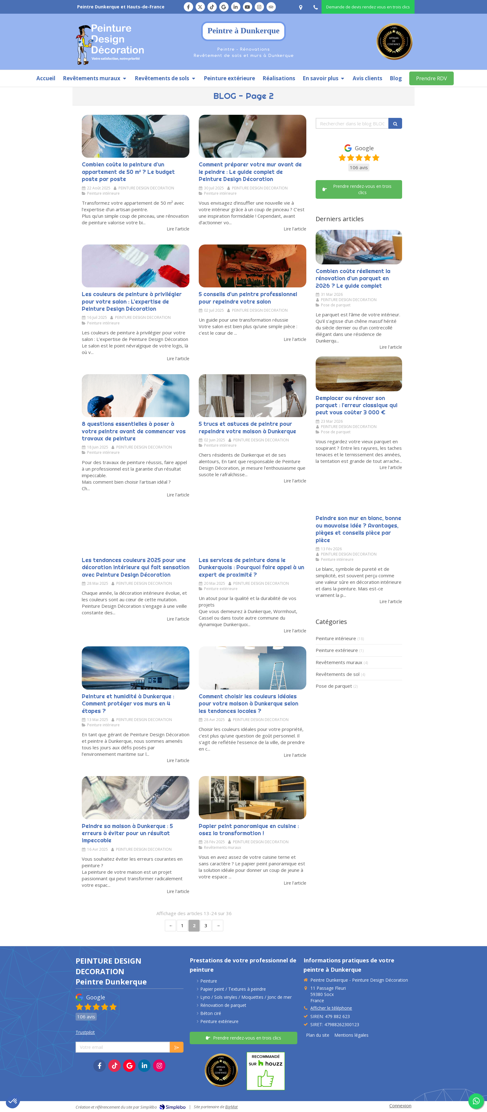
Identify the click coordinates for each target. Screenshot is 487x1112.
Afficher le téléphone (331, 1008)
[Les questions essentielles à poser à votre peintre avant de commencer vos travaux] (135, 395)
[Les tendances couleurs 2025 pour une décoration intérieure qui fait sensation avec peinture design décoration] (135, 531)
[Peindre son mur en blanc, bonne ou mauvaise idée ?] (359, 494)
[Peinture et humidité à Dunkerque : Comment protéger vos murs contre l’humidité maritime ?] (135, 667)
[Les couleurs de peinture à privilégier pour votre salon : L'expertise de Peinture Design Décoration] (135, 265)
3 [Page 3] (206, 925)
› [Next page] (217, 925)
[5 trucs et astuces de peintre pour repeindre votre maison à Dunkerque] (252, 395)
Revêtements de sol (337, 674)
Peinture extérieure (337, 650)
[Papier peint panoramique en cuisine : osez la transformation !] (252, 797)
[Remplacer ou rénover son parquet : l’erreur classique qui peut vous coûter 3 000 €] (359, 373)
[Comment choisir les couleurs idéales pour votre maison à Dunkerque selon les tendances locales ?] (252, 667)
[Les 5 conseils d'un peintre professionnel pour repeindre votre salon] (252, 265)
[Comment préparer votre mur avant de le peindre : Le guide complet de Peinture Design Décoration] (252, 136)
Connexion (400, 1105)
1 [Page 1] (182, 925)
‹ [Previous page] (170, 925)
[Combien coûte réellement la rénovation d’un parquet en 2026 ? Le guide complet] (359, 247)
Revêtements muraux (339, 662)
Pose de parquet (334, 686)
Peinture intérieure (336, 638)
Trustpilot (85, 1032)
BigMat (231, 1107)
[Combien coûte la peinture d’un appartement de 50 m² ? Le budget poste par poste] (135, 136)
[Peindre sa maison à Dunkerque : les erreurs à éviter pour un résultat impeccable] (135, 797)
